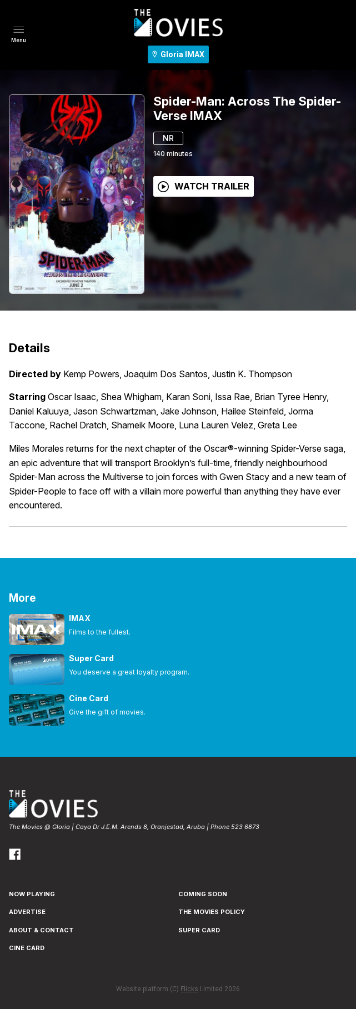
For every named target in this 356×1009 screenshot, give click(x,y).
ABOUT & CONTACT (41, 930)
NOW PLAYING (32, 894)
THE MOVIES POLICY (211, 912)
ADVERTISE (27, 912)
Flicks (189, 989)
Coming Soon (202, 894)
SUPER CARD (199, 930)
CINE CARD (26, 948)
